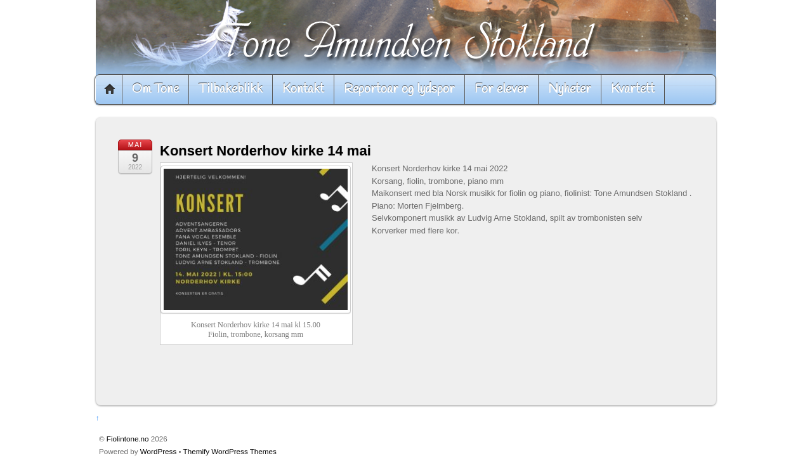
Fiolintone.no (128, 438)
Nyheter (569, 89)
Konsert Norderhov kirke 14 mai (265, 151)
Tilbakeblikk (231, 89)
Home (109, 89)
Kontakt (303, 89)
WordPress (158, 451)
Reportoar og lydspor (399, 89)
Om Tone (155, 89)
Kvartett (633, 89)
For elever (501, 89)
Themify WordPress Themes (230, 451)
